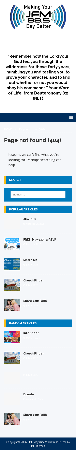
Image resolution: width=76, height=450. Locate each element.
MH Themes (38, 446)
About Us (29, 219)
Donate (28, 394)
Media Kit (30, 260)
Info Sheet (31, 333)
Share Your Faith (35, 300)
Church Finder (33, 280)
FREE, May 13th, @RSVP (39, 239)
